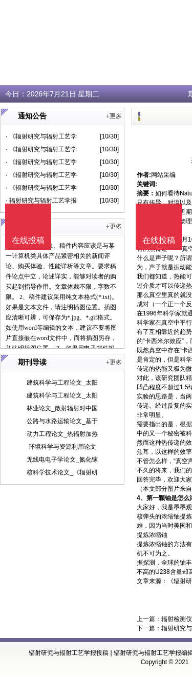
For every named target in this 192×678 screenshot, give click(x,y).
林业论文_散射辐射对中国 (62, 408)
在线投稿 (158, 240)
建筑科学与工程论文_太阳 (62, 382)
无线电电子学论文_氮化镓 (62, 459)
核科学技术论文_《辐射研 (62, 472)
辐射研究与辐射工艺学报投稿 (69, 652)
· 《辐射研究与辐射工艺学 (41, 136)
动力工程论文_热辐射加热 (62, 433)
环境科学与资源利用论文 (62, 446)
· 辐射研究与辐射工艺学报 (41, 200)
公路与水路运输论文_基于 (62, 421)
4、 (141, 498)
